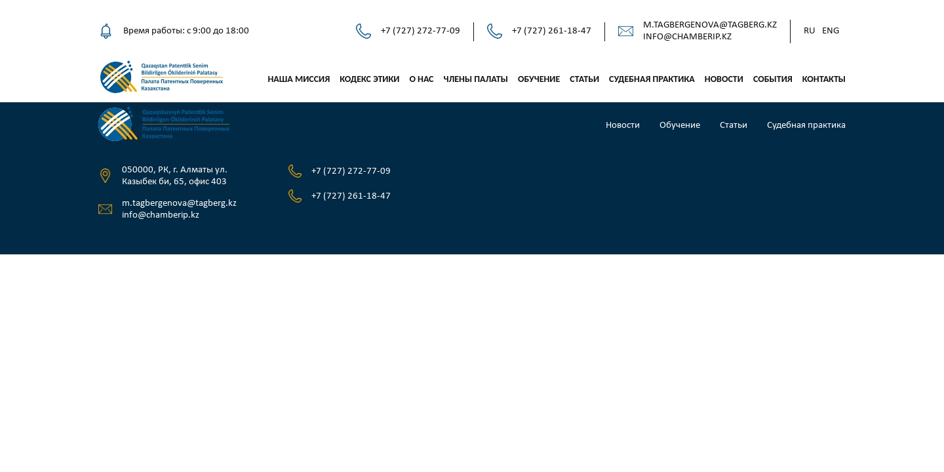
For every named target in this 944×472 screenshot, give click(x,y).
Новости (724, 79)
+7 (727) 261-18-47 (551, 31)
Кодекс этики (369, 79)
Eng (830, 31)
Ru (810, 31)
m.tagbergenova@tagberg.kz (710, 25)
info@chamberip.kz (687, 37)
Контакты (824, 79)
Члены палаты (475, 79)
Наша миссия (298, 79)
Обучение (539, 79)
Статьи (584, 79)
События (773, 79)
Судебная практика (652, 79)
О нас (421, 79)
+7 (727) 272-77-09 (420, 31)
